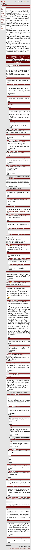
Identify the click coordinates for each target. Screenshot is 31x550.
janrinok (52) (18, 55)
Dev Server (2, 28)
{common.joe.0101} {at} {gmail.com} (16, 498)
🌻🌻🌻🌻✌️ (8, 297)
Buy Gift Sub (28, 548)
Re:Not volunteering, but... (13, 84)
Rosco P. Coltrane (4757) (10, 166)
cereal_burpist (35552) (12, 450)
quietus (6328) (12, 265)
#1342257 (24, 199)
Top (27, 57)
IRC (1, 25)
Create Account (3, 15)
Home (8, 548)
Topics (16, 548)
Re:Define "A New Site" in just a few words (16, 520)
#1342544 (26, 259)
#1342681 (26, 229)
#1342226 (23, 245)
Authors (2, 10)
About (10, 548)
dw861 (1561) (8, 282)
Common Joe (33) (9, 498)
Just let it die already (13, 178)
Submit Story (2, 13)
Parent (9, 94)
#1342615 (23, 465)
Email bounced (12, 151)
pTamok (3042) (8, 354)
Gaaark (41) (8, 66)
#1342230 (22, 282)
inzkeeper (18, 392)
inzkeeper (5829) (9, 374)
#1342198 (23, 158)
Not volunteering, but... (13, 65)
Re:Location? (11, 392)
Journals (2, 9)
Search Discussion (20, 58)
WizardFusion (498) (10, 135)
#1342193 (23, 135)
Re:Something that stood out (15, 244)
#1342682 (25, 538)
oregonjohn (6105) (9, 152)
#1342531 (25, 407)
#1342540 (24, 301)
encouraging (11, 281)
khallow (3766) (9, 245)
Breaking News (2, 19)
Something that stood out (14, 234)
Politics (2, 22)
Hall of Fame (2, 12)
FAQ (1, 8)
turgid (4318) (10, 199)
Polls (22, 548)
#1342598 (27, 450)
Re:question (11, 140)
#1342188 (21, 66)
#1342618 (26, 346)
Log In (1, 16)
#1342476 (24, 480)
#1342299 (22, 374)
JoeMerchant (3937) (10, 215)
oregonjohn (19, 176)
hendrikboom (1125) (11, 229)
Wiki (1, 26)
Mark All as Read (18, 60)
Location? (11, 373)
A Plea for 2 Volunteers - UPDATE (12, 7)
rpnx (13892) (10, 465)
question (11, 129)
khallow (25, 187)
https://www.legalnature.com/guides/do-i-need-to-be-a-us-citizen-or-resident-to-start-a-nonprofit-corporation (18, 483)
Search (2, 11)
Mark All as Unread (25, 60)
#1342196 (22, 152)
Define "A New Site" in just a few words (16, 497)
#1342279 (23, 363)
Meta (2, 5)
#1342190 (23, 130)
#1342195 (23, 141)
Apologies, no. (12, 353)
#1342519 (24, 215)
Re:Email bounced (13, 165)
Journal (23, 66)
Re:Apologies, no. (11, 362)
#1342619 (25, 472)
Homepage (9, 104)
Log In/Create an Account (22, 57)
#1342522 (25, 395)
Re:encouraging (14, 300)
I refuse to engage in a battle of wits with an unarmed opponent (16, 211)
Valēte (7, 360)
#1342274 (22, 354)
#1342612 (25, 265)
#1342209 (25, 166)
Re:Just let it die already (14, 187)
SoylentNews (3, 2)
